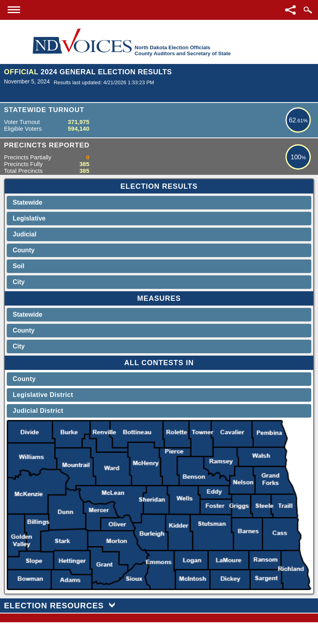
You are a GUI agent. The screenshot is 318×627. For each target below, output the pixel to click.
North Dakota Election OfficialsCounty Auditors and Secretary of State (183, 50)
